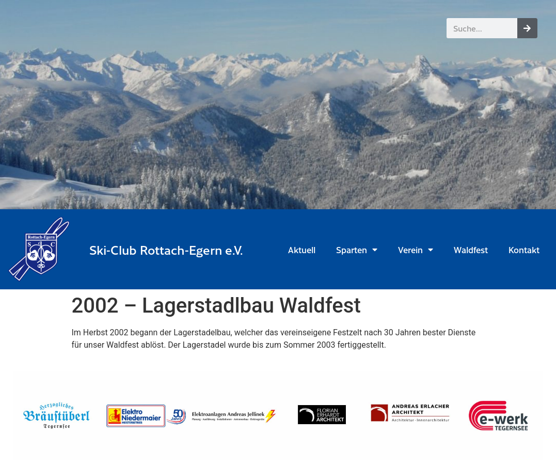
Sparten (356, 249)
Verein (415, 249)
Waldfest (471, 249)
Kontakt (524, 249)
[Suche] (527, 28)
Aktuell (301, 249)
